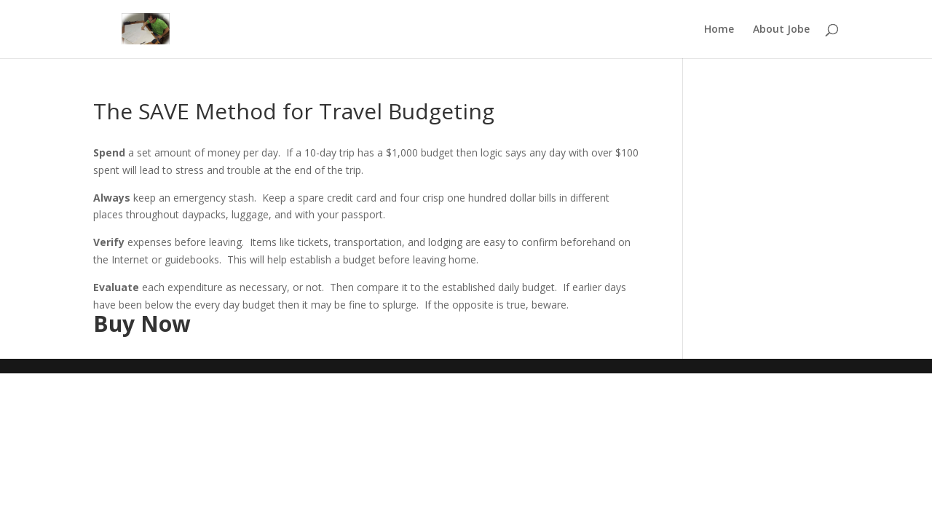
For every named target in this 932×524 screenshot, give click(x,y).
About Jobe (781, 30)
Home (719, 30)
